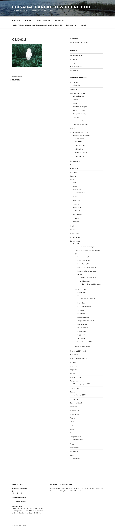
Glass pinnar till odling (79, 114)
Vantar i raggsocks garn (82, 346)
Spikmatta (73, 407)
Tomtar (72, 433)
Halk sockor (74, 168)
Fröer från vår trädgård (77, 93)
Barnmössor (77, 190)
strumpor (76, 222)
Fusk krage (73, 129)
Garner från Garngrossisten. (79, 132)
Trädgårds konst (78, 439)
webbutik (83, 25)
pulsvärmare (74, 366)
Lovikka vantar (75, 241)
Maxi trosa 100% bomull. (78, 351)
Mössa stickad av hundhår (78, 358)
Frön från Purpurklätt (79, 110)
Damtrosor (76, 204)
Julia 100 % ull (79, 142)
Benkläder (76, 197)
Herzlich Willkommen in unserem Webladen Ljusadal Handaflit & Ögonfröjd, (37, 25)
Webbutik (29, 20)
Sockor (72, 392)
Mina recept (17, 20)
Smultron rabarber (78, 121)
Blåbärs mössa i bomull (87, 299)
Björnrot (75, 99)
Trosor (72, 444)
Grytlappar (73, 165)
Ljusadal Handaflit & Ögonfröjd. (51, 7)
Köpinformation (71, 25)
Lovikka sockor (75, 237)
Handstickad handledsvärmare (87, 271)
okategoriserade (75, 63)
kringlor (72, 226)
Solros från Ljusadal (76, 403)
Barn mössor (81, 292)
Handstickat (74, 59)
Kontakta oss (59, 20)
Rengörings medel (76, 377)
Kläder (72, 180)
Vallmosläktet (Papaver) (80, 124)
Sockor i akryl (74, 399)
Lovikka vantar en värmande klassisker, (87, 250)
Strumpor (76, 218)
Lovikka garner (80, 145)
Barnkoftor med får (83, 264)
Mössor (79, 274)
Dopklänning (77, 207)
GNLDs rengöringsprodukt (82, 384)
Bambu (75, 182)
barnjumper (74, 89)
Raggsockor (81, 335)
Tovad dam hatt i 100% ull (85, 342)
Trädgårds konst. (75, 437)
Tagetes (72, 418)
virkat (72, 455)
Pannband (73, 362)
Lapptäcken (76, 458)
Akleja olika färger (78, 96)
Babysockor (76, 85)
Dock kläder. (81, 303)
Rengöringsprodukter (77, 381)
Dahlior (75, 103)
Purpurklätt (76, 117)
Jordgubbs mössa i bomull (88, 277)
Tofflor (72, 425)
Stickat (77, 254)
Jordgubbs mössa (83, 317)
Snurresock (81, 338)
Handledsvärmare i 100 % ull (86, 267)
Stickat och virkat (76, 66)
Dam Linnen (76, 200)
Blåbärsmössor (80, 193)
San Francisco (79, 156)
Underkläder (74, 70)
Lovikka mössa (82, 324)
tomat (72, 429)
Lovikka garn (74, 233)
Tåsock (72, 421)
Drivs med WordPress (19, 525)
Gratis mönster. (80, 138)
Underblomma (74, 448)
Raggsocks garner (81, 152)
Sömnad (77, 210)
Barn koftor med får (83, 257)
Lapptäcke (73, 230)
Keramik (73, 176)
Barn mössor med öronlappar (91, 284)
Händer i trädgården (44, 20)
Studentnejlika (74, 414)
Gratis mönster (75, 161)
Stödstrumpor (74, 410)
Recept (72, 373)
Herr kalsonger (77, 214)
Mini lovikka (79, 149)
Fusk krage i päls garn (84, 306)
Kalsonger (73, 172)
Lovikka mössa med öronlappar (85, 247)
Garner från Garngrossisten (81, 135)
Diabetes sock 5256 (79, 395)
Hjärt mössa (81, 313)
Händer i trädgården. (76, 55)
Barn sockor (74, 82)
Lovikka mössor (85, 281)
